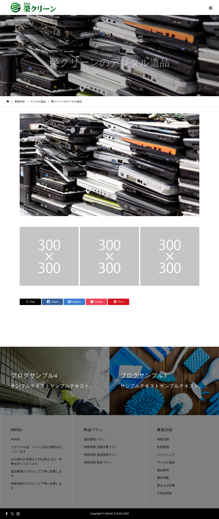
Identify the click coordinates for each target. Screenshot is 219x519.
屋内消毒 (163, 477)
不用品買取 (164, 493)
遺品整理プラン (94, 439)
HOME (15, 439)
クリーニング (166, 454)
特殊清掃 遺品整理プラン (101, 454)
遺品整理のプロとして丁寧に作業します (36, 474)
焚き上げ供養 (166, 485)
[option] (109, 165)
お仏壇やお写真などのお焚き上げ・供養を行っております (36, 461)
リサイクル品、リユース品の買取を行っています (36, 449)
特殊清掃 (163, 439)
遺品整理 (163, 470)
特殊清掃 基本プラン (98, 462)
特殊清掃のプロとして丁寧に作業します (36, 486)
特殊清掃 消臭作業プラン (101, 447)
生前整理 (163, 447)
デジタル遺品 (109, 49)
